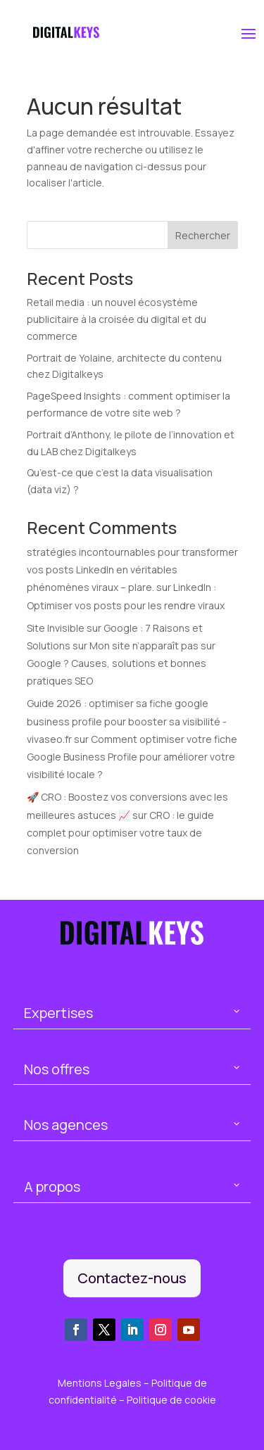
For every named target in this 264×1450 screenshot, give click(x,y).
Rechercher (202, 235)
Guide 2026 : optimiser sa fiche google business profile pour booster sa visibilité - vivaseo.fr (127, 721)
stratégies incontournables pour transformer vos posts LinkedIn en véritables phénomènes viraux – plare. (132, 569)
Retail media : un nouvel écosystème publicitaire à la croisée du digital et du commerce (116, 319)
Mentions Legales (101, 1382)
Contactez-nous (132, 1277)
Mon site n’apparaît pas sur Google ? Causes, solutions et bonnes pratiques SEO (121, 663)
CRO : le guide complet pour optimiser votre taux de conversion (120, 832)
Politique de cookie (171, 1399)
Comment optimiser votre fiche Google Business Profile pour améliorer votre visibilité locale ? (132, 756)
